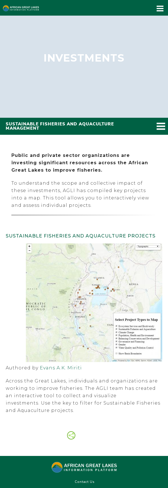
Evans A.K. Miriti (61, 368)
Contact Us (85, 481)
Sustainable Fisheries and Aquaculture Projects (80, 236)
